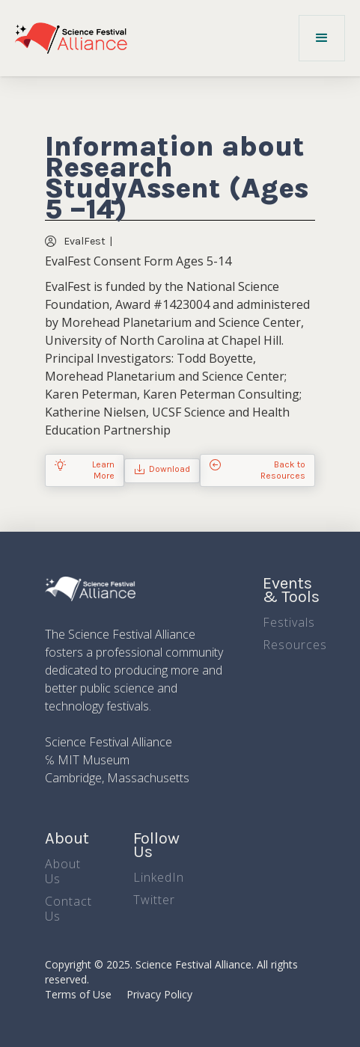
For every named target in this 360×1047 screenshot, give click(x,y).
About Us (63, 871)
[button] (322, 38)
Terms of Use (78, 994)
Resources (295, 644)
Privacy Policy (159, 994)
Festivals (289, 622)
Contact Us (68, 908)
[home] (71, 38)
